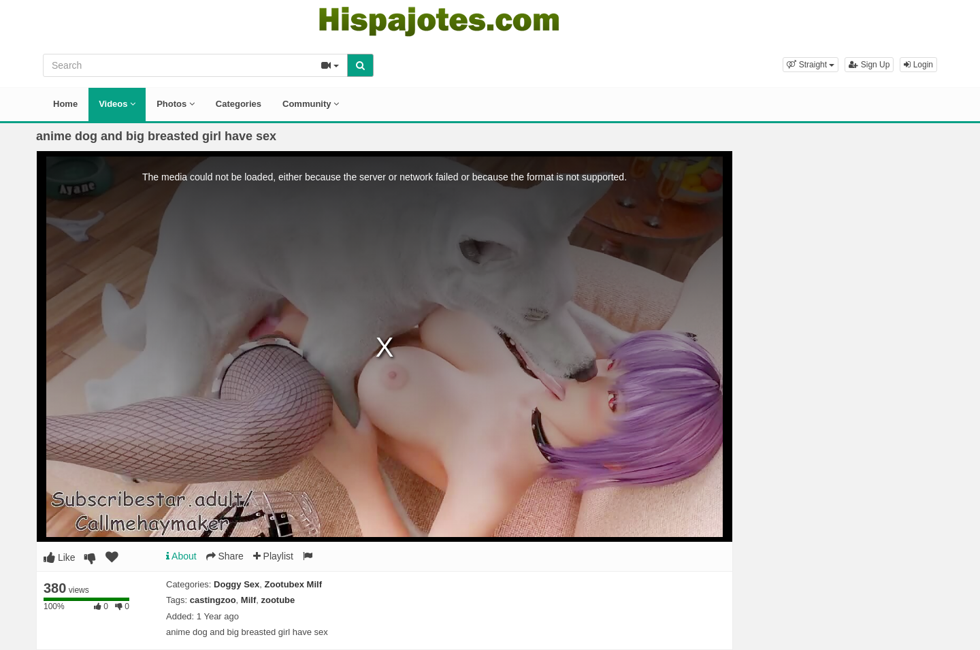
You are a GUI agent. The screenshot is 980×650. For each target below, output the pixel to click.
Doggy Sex (236, 584)
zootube (278, 600)
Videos (117, 104)
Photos (176, 104)
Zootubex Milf (294, 584)
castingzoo (213, 600)
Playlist (273, 556)
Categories (238, 104)
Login (918, 64)
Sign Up (869, 64)
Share (225, 556)
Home (65, 104)
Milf (248, 600)
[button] (810, 64)
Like (60, 557)
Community (310, 104)
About (181, 556)
